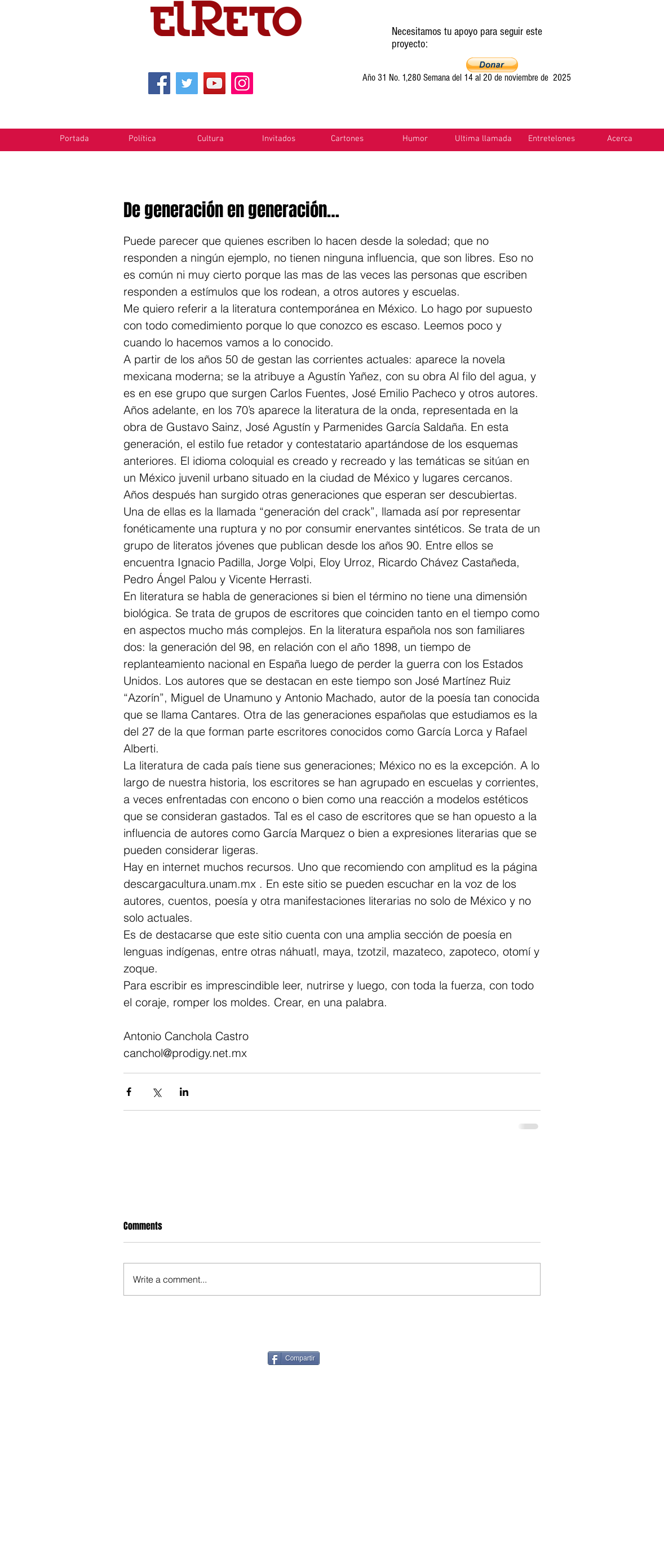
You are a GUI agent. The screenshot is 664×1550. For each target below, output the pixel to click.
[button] (492, 65)
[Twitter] (187, 83)
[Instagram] (242, 83)
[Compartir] (294, 1358)
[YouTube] (214, 83)
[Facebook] (159, 83)
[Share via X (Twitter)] (156, 1091)
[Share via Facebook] (128, 1091)
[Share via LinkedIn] (184, 1091)
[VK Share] (578, 1357)
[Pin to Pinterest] (382, 1357)
